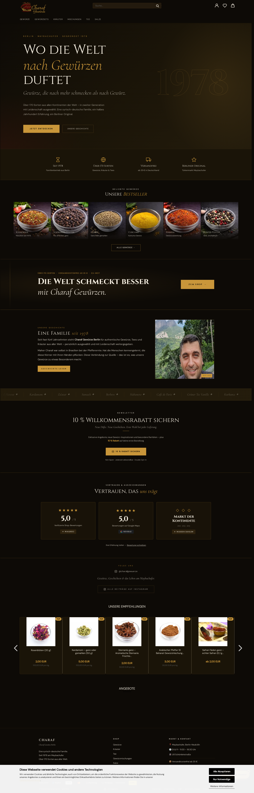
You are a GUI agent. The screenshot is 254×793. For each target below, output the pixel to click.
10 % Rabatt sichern (126, 451)
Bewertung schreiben (136, 545)
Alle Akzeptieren (221, 771)
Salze (98, 19)
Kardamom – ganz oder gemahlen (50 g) (84, 652)
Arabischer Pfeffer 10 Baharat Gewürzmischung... (170, 652)
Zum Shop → (198, 284)
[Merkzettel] (225, 5)
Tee (88, 19)
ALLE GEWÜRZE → (126, 247)
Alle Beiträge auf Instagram (126, 589)
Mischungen (75, 19)
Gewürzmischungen (122, 758)
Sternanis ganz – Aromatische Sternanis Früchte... (127, 653)
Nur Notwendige (221, 779)
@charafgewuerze (126, 571)
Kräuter (58, 19)
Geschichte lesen (54, 369)
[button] (217, 5)
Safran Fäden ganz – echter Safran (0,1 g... (213, 652)
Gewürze (25, 19)
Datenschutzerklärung (30, 780)
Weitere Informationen (221, 786)
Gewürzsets (42, 19)
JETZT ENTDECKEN (41, 129)
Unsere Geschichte (78, 129)
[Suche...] (158, 5)
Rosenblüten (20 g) (41, 650)
